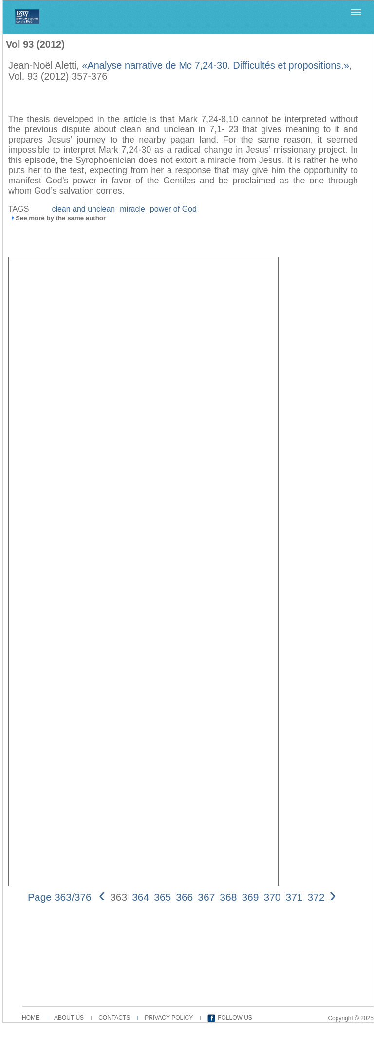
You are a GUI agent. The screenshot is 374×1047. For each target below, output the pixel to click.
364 (140, 897)
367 (206, 897)
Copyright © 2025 (351, 1018)
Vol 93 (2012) (35, 44)
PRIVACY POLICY (169, 1017)
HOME (30, 1017)
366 (184, 897)
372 (316, 897)
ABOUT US (69, 1017)
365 (162, 897)
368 (228, 897)
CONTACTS (114, 1017)
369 (250, 897)
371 (294, 897)
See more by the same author (61, 218)
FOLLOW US (235, 1017)
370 (271, 897)
